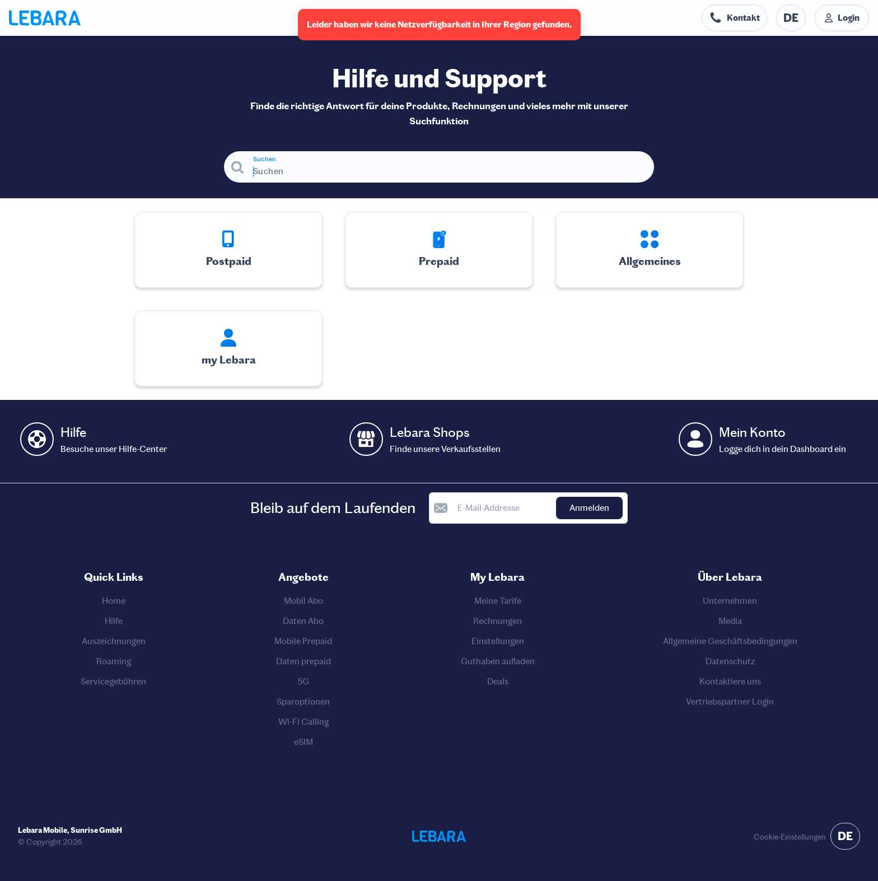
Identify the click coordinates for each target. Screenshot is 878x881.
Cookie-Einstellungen (790, 837)
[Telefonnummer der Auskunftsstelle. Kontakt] (734, 18)
